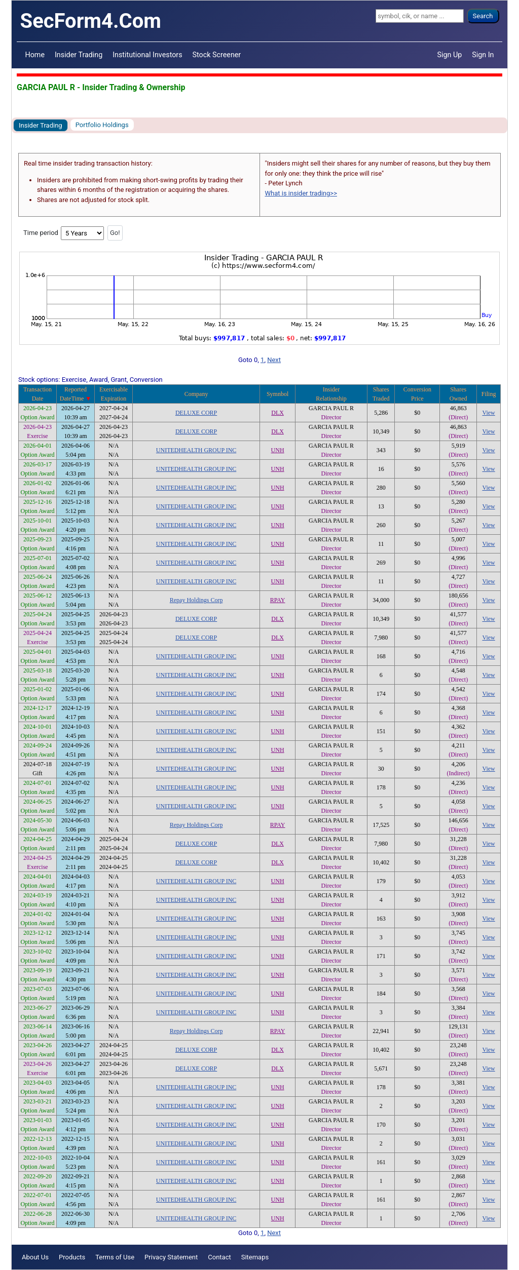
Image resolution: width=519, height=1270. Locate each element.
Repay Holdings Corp (196, 600)
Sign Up (449, 55)
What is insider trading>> (301, 193)
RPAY (277, 600)
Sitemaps (255, 1257)
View (488, 412)
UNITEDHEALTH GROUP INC (196, 450)
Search (483, 16)
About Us (35, 1257)
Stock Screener (217, 55)
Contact (219, 1257)
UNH (277, 450)
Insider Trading (78, 55)
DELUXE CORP (196, 412)
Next (274, 360)
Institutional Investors (147, 55)
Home (35, 55)
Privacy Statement (171, 1257)
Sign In (483, 55)
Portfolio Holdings (102, 125)
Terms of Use (114, 1257)
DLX (277, 412)
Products (72, 1257)
